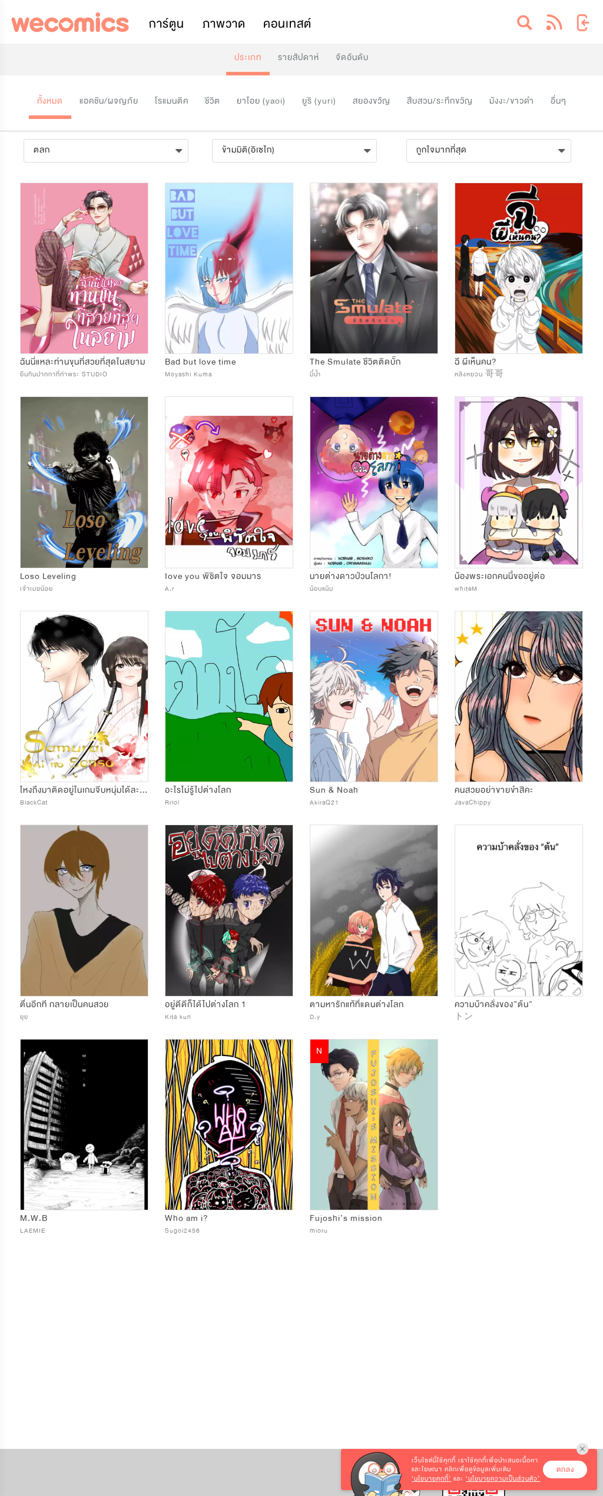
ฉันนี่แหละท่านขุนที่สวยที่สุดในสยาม (82, 362)
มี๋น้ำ (315, 374)
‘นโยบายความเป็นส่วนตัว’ (503, 1478)
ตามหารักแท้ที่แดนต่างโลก (357, 1004)
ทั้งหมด (50, 101)
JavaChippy (473, 802)
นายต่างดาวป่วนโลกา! (351, 576)
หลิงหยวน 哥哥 (479, 374)
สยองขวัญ (371, 101)
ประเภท (247, 57)
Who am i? (186, 1218)
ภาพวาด (224, 24)
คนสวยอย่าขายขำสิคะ (494, 790)
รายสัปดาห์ (298, 57)
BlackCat (34, 802)
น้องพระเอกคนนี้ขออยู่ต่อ (500, 576)
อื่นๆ (558, 101)
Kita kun (178, 1016)
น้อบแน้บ (321, 588)
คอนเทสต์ (287, 24)
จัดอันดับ (352, 57)
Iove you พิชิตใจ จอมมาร (213, 576)
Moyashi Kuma (188, 374)
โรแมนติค (171, 101)
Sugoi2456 (182, 1230)
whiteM (466, 588)
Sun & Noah (334, 790)
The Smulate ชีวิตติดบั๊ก (355, 362)
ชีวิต (212, 101)
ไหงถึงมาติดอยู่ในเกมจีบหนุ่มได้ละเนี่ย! (88, 790)
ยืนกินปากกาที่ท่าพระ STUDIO (64, 374)
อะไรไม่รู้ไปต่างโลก (198, 790)
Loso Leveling (48, 576)
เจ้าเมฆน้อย (36, 588)
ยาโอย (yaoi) (261, 101)
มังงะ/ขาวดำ (511, 101)
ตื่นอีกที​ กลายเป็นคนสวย (64, 1004)
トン (464, 1016)
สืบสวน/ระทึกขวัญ (440, 101)
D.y (315, 1016)
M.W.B (34, 1218)
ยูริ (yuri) (319, 101)
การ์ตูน (166, 24)
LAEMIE (32, 1230)
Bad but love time (200, 362)
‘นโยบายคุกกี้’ (431, 1478)
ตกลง (565, 1469)
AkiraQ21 (324, 802)
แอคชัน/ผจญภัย (108, 101)
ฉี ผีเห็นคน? (476, 362)
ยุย (24, 1016)
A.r (169, 588)
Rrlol (172, 802)
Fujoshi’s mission (346, 1218)
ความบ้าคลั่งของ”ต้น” (494, 1004)
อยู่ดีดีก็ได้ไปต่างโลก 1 (206, 1004)
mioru (319, 1230)
